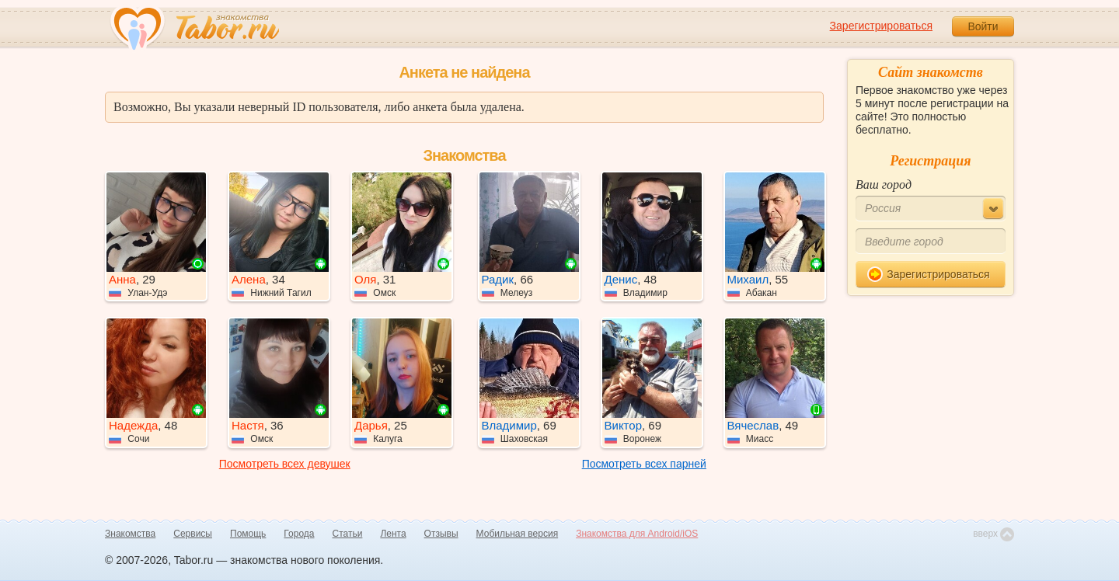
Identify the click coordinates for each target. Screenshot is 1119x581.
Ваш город (884, 184)
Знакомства (130, 533)
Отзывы (441, 533)
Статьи (348, 533)
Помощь (248, 533)
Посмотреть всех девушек (284, 463)
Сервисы (192, 533)
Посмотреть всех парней (644, 463)
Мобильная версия (517, 533)
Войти (982, 26)
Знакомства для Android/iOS (637, 533)
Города (299, 533)
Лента (393, 533)
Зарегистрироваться (881, 25)
